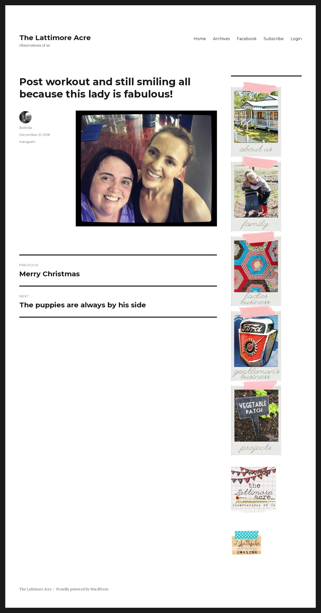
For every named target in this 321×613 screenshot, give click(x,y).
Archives (221, 38)
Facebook (247, 38)
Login (296, 38)
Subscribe (274, 38)
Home (200, 38)
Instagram (27, 142)
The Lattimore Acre (55, 37)
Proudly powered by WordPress (82, 589)
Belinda (25, 128)
